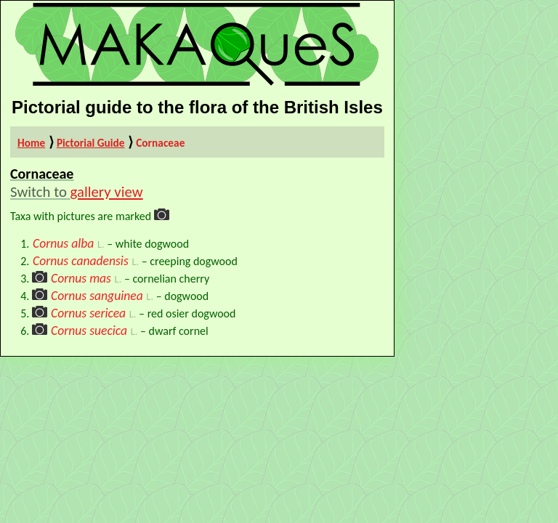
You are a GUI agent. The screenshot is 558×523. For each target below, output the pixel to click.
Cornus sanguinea (97, 296)
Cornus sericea (88, 313)
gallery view (106, 191)
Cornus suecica (89, 330)
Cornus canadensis (81, 261)
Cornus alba (63, 243)
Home (31, 143)
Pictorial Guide (91, 143)
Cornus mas (81, 278)
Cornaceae (160, 143)
